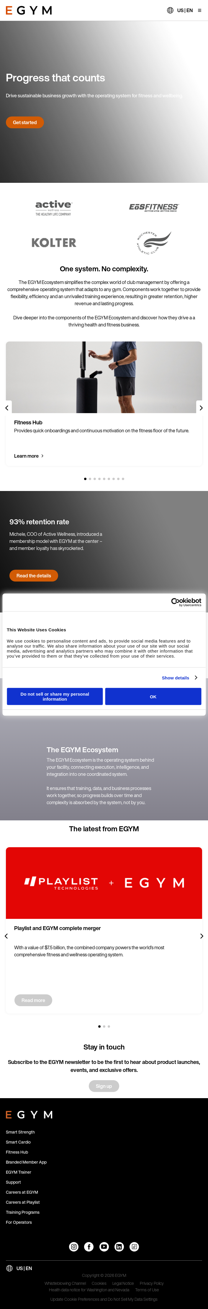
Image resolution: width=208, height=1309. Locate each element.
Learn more (26, 456)
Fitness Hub (17, 1152)
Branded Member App (26, 1162)
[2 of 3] (104, 1026)
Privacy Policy (152, 1283)
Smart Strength (20, 1132)
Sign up (104, 1086)
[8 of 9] (118, 479)
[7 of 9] (113, 479)
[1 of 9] (85, 479)
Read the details (34, 575)
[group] (104, 403)
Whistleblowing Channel (65, 1283)
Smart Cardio (18, 1142)
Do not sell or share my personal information (55, 697)
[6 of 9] (109, 479)
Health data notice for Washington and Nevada (89, 1290)
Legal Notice (123, 1283)
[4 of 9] (99, 479)
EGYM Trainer (18, 1172)
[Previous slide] (7, 408)
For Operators (19, 1222)
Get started (25, 122)
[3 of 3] (109, 1026)
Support (13, 1182)
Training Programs (23, 1212)
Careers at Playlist (23, 1202)
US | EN (185, 10)
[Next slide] (201, 408)
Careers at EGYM (22, 1192)
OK (153, 696)
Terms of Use (147, 1290)
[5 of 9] (104, 479)
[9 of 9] (123, 479)
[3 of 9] (95, 479)
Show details (175, 677)
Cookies (99, 1283)
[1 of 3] (99, 1026)
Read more (33, 1000)
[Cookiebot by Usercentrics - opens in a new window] (175, 602)
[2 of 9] (90, 479)
